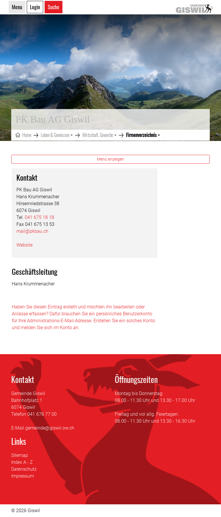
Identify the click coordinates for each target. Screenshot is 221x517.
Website (27, 245)
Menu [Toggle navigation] (17, 7)
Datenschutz (24, 469)
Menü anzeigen (110, 159)
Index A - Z (22, 462)
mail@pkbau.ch (32, 231)
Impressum (22, 476)
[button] (57, 134)
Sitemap (19, 455)
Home (26, 134)
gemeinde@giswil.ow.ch (49, 428)
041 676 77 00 (42, 414)
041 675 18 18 (39, 217)
